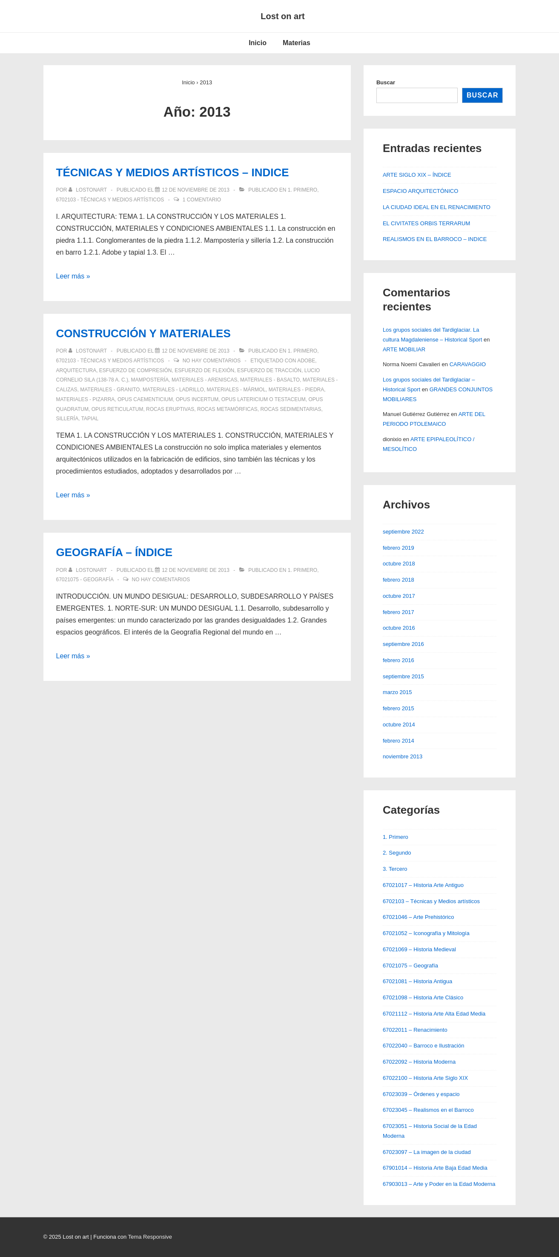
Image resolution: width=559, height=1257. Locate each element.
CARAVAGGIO (468, 364)
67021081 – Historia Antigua (417, 981)
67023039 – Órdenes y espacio (421, 1094)
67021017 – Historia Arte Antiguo (423, 885)
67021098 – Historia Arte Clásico (423, 997)
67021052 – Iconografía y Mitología (426, 933)
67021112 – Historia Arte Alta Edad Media (434, 1013)
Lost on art (282, 16)
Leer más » (73, 276)
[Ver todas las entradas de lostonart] (88, 190)
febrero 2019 (398, 548)
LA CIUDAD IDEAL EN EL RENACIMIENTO (436, 207)
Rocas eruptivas (170, 409)
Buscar (385, 82)
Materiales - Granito (110, 390)
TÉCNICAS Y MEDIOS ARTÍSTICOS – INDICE (172, 172)
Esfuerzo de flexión (204, 370)
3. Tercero (395, 869)
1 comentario (202, 200)
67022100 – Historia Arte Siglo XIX (425, 1078)
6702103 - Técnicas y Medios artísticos (110, 200)
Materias (296, 42)
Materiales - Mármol (236, 390)
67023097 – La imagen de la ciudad (427, 1152)
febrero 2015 (398, 708)
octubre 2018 (399, 563)
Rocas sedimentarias (290, 409)
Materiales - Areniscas (204, 380)
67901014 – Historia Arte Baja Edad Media (435, 1168)
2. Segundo (397, 852)
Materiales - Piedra (296, 390)
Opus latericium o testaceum (263, 399)
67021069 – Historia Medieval (419, 949)
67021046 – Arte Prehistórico (418, 917)
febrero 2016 (398, 660)
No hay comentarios (212, 361)
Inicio (258, 42)
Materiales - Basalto (270, 380)
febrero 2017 (398, 612)
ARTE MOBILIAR (404, 349)
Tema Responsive (150, 1237)
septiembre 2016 (403, 644)
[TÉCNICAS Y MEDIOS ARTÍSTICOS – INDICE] (195, 190)
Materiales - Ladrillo (173, 390)
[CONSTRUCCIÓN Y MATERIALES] (195, 351)
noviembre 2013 (402, 756)
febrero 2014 (398, 741)
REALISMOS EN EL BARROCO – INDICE (435, 239)
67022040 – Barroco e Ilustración (423, 1045)
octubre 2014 (399, 724)
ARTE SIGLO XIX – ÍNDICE (417, 175)
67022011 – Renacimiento (415, 1030)
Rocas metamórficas (227, 409)
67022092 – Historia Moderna (419, 1062)
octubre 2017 (399, 596)
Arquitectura (76, 370)
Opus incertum (197, 399)
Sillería (67, 419)
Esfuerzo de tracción (269, 370)
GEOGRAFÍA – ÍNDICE (114, 552)
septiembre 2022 (403, 531)
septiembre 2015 (403, 676)
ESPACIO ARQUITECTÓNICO (420, 191)
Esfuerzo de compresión (135, 370)
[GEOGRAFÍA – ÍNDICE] (195, 570)
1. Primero (302, 190)
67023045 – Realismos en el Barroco (428, 1110)
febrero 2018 (398, 580)
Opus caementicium (145, 399)
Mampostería (150, 380)
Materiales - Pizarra (85, 399)
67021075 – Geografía (410, 965)
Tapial (89, 419)
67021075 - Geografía (85, 580)
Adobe (306, 361)
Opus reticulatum (117, 409)
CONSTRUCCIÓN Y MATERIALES (143, 333)
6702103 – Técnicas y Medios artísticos (431, 901)
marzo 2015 (397, 692)
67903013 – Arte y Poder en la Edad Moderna (439, 1184)
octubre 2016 (399, 628)
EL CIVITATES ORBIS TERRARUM (426, 223)
